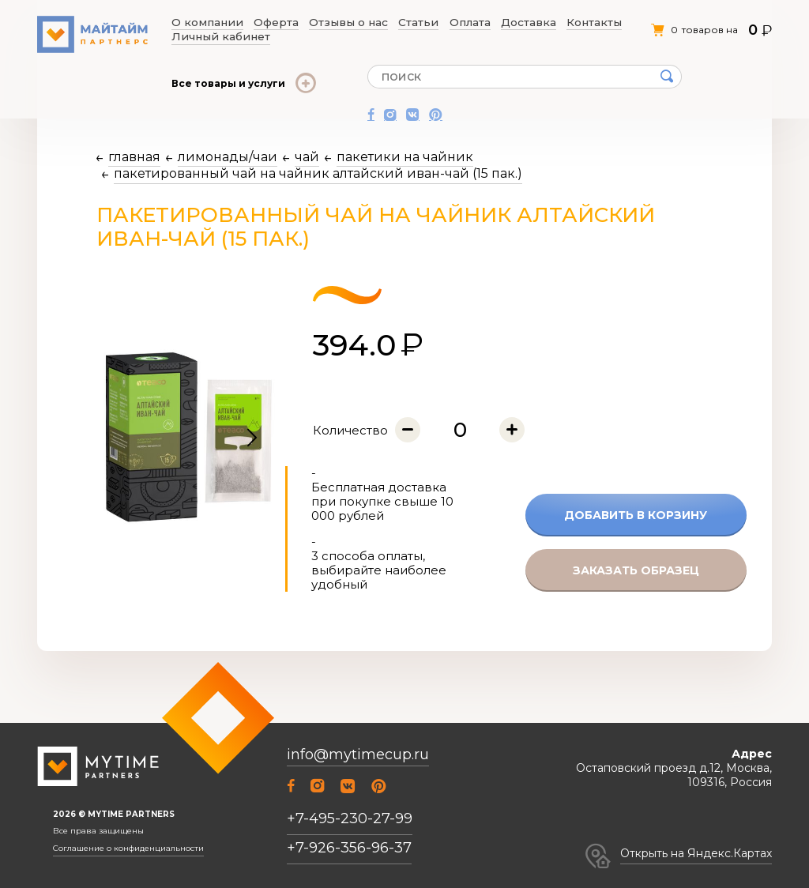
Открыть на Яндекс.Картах (696, 853)
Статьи (371, 23)
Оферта (257, 23)
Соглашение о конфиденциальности (128, 848)
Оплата (411, 23)
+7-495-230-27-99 (349, 818)
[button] (252, 438)
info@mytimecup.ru (358, 755)
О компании (203, 23)
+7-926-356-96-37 (349, 847)
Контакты (508, 23)
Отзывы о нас (316, 23)
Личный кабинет (578, 23)
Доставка (457, 23)
